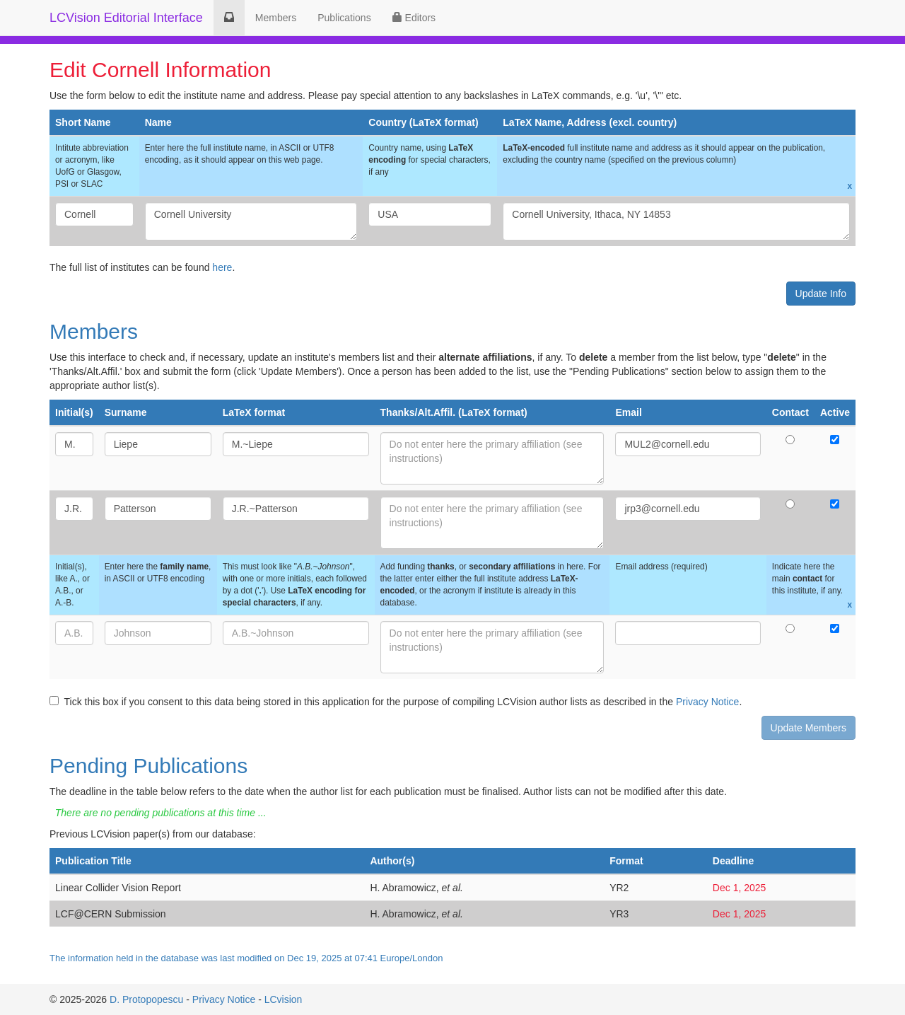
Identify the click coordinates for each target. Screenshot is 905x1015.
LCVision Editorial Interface (126, 18)
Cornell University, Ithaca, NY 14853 (676, 221)
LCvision (283, 999)
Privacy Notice (707, 701)
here (222, 267)
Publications (344, 17)
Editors (414, 17)
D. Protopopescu (146, 999)
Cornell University (251, 221)
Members (275, 17)
